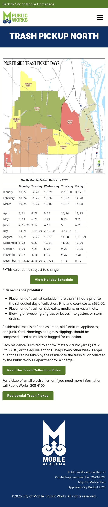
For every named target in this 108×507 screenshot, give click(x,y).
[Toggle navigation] (100, 17)
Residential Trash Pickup (28, 396)
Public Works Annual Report (87, 472)
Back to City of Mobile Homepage (28, 4)
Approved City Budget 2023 (87, 487)
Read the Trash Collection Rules (34, 370)
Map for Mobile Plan (92, 482)
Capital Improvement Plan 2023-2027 (80, 477)
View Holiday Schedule (54, 280)
